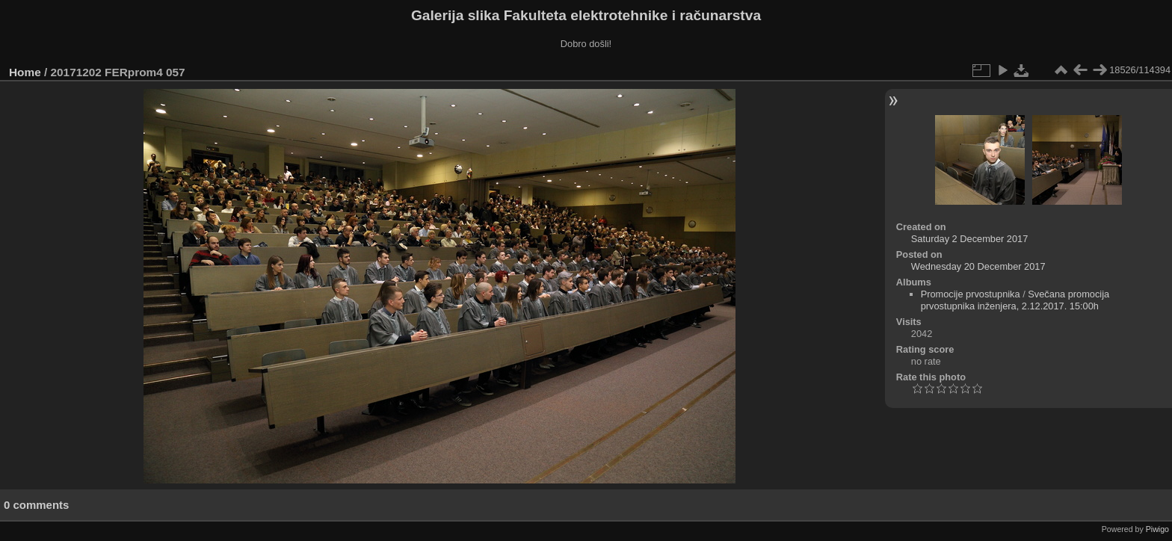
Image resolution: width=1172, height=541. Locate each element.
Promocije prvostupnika (970, 294)
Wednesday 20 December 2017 (978, 266)
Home (25, 72)
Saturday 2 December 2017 (969, 238)
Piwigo (1157, 529)
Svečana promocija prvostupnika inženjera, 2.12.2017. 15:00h (1015, 300)
